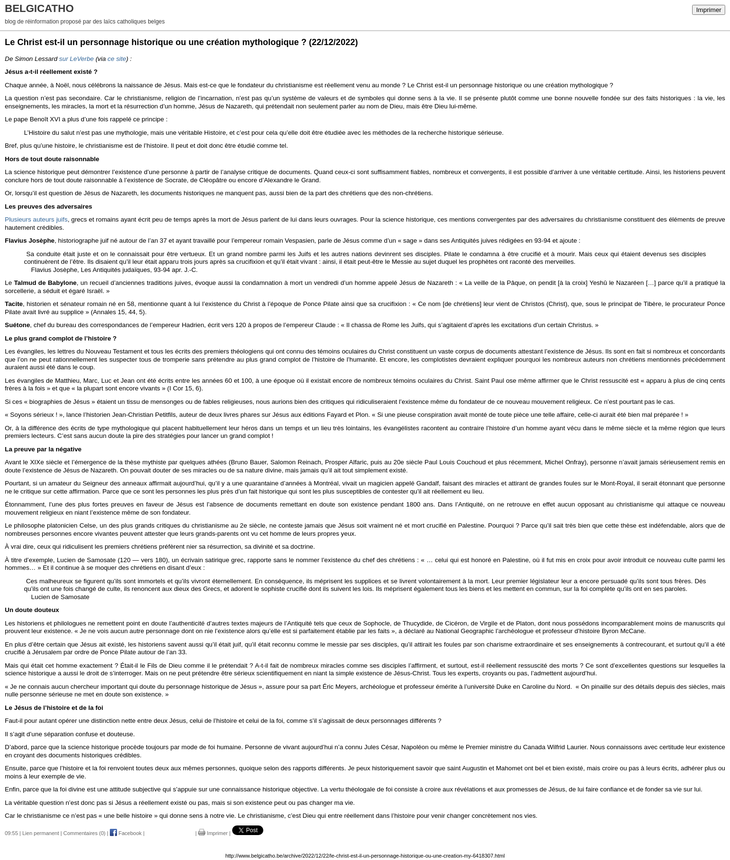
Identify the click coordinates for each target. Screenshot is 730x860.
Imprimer (708, 9)
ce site (116, 58)
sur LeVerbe (76, 58)
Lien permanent (41, 833)
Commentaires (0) (84, 833)
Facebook (125, 833)
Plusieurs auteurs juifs (36, 219)
